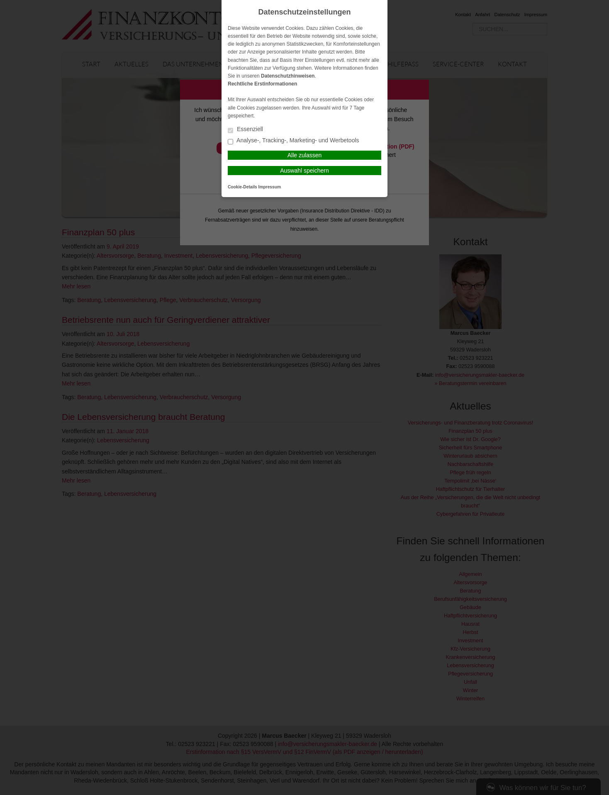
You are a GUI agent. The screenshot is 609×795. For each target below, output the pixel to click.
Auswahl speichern (304, 170)
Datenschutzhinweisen (287, 76)
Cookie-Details (242, 187)
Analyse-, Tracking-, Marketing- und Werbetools (293, 140)
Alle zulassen (304, 155)
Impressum (269, 187)
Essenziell (245, 129)
